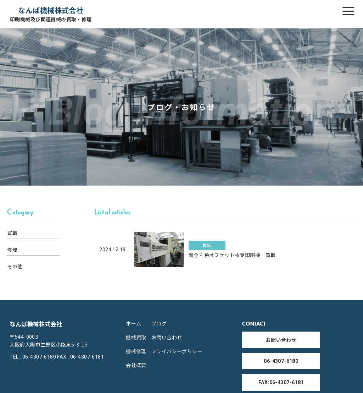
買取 (12, 233)
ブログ (159, 323)
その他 (14, 266)
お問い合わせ (166, 337)
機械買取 (136, 337)
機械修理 (136, 351)
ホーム (133, 323)
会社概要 (136, 365)
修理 (12, 249)
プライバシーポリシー (176, 351)
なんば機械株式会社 (51, 14)
